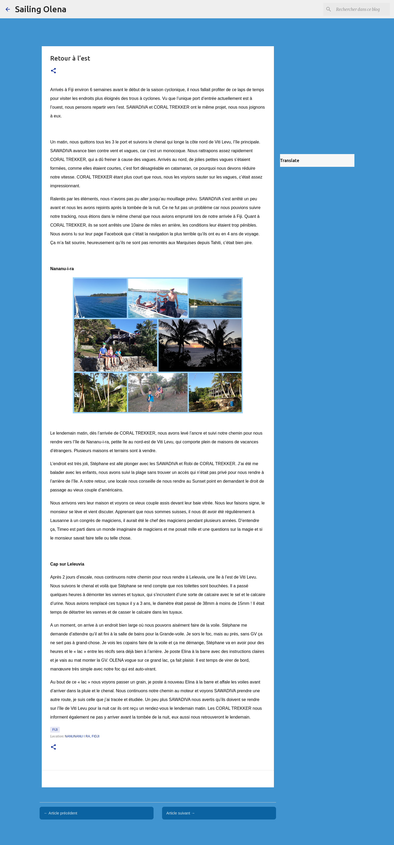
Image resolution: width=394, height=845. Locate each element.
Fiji (55, 730)
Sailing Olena (40, 9)
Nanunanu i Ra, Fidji (82, 736)
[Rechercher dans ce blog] (362, 9)
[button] (53, 71)
